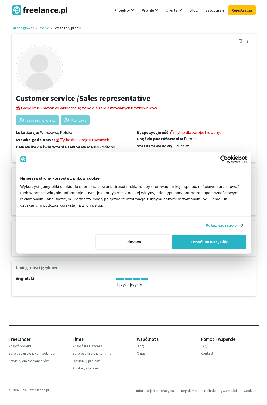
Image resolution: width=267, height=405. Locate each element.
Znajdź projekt (20, 346)
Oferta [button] (174, 10)
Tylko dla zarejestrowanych (82, 139)
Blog (193, 10)
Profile (44, 27)
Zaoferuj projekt (37, 120)
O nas (141, 353)
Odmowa (133, 241)
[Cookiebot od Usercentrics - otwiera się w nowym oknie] (224, 159)
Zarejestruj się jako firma (92, 353)
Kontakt (75, 120)
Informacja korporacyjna (155, 390)
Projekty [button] (124, 10)
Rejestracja (242, 10)
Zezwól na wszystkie (209, 241)
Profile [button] (150, 10)
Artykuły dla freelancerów (29, 360)
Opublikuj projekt (86, 360)
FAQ (204, 346)
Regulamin (189, 390)
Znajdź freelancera (87, 346)
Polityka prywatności (220, 390)
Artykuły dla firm (85, 368)
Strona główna (23, 27)
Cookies (250, 390)
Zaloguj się (215, 10)
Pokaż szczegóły (221, 225)
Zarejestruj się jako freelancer (32, 353)
